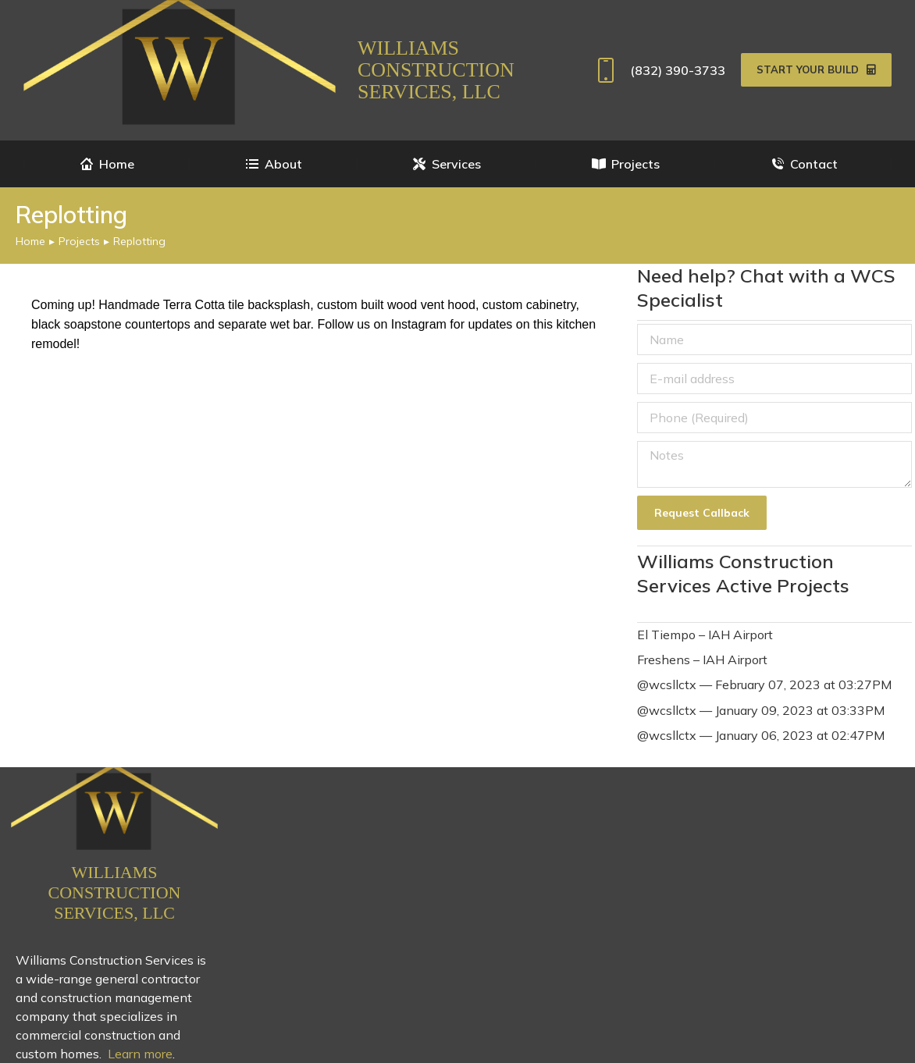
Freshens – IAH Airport (702, 659)
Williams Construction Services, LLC (436, 70)
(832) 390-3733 (657, 70)
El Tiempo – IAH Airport (705, 634)
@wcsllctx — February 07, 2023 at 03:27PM (764, 684)
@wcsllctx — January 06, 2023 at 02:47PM (761, 735)
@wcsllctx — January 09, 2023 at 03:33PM (761, 710)
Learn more (140, 1053)
